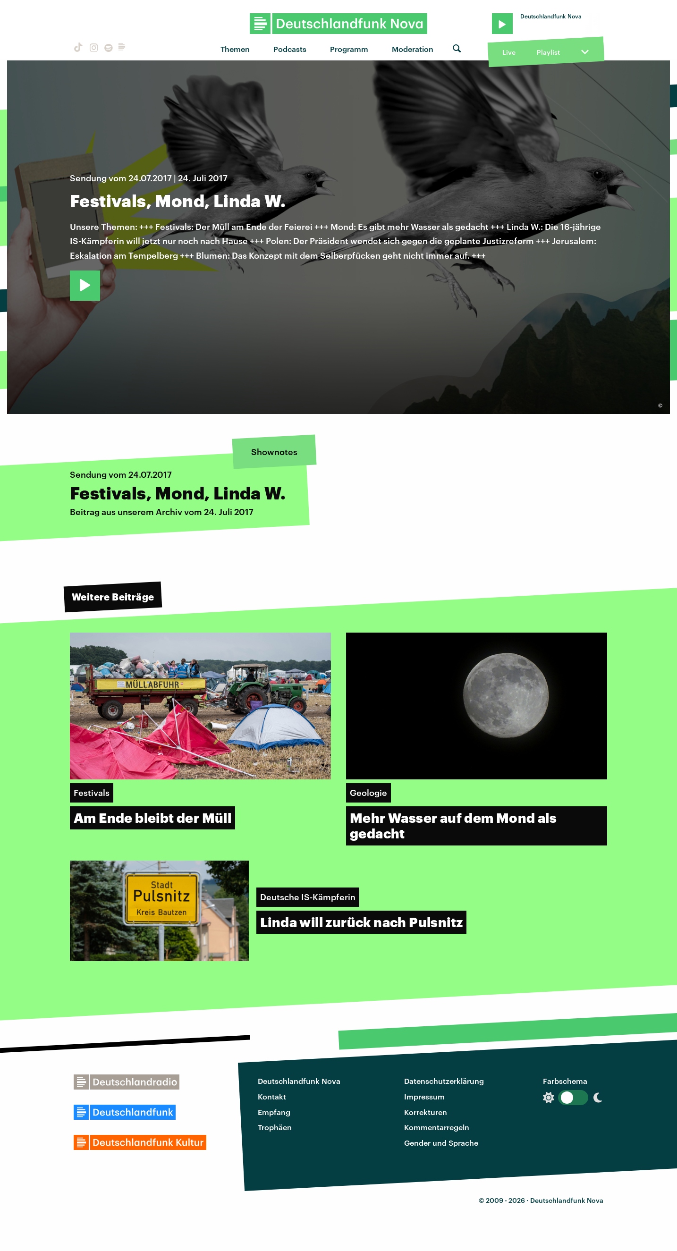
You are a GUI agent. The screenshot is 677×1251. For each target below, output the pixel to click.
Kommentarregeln (436, 1127)
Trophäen (275, 1127)
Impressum (424, 1096)
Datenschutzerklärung (444, 1080)
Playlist (548, 52)
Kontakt (272, 1096)
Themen (235, 48)
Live (509, 52)
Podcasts (289, 48)
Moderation (412, 48)
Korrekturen (425, 1111)
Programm (349, 48)
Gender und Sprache (441, 1142)
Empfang (274, 1111)
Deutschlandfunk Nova (299, 1080)
